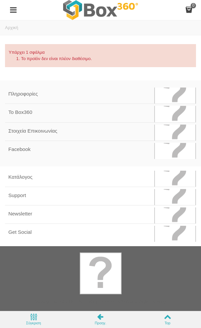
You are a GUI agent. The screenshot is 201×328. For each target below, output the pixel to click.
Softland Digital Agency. (144, 301)
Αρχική (11, 27)
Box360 (76, 301)
